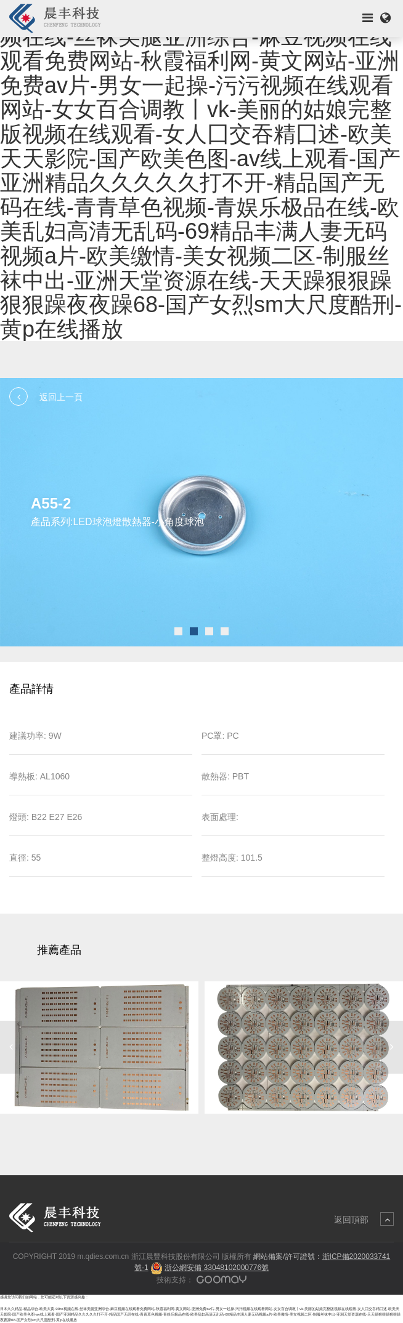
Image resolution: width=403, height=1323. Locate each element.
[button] (178, 631)
